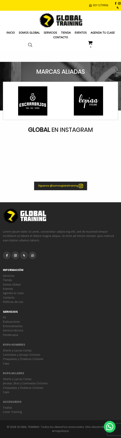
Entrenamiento (12, 326)
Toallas (7, 407)
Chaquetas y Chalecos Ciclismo (23, 359)
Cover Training (12, 412)
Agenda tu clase (13, 293)
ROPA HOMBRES (14, 345)
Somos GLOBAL (29, 32)
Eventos (81, 32)
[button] (110, 427)
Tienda (66, 32)
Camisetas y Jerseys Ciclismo (21, 355)
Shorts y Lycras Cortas (17, 350)
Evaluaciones (11, 321)
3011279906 (98, 5)
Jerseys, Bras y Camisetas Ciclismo (25, 383)
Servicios (50, 32)
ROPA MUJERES (13, 373)
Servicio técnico (13, 330)
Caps (6, 363)
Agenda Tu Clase (103, 32)
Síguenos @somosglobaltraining (60, 186)
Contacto (60, 37)
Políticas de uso (13, 302)
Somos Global (12, 284)
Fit (4, 317)
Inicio (10, 32)
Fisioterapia (10, 335)
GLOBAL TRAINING (28, 427)
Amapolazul (60, 431)
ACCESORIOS (12, 402)
